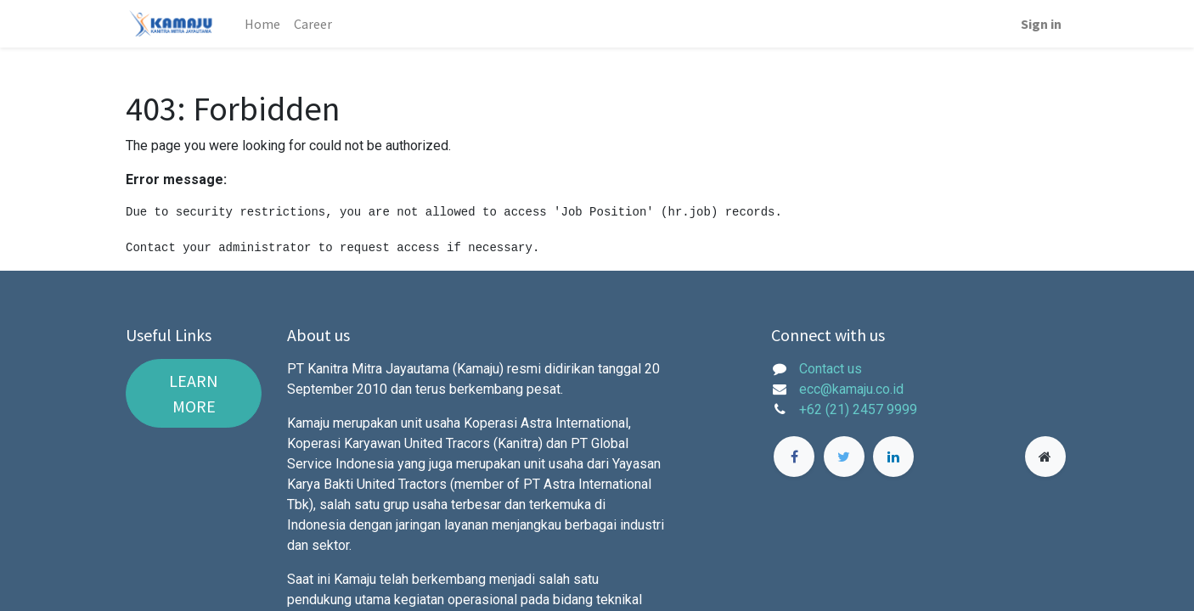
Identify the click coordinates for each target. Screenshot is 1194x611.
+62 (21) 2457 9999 (860, 409)
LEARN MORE (193, 393)
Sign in (1041, 23)
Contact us (830, 369)
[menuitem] (262, 24)
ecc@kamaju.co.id (851, 389)
